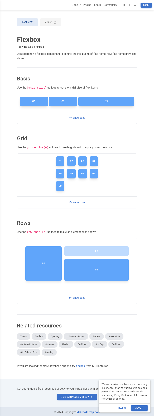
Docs (75, 5)
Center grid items (28, 343)
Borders (96, 335)
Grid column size (28, 351)
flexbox (80, 365)
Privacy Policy (113, 395)
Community (110, 5)
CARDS (50, 22)
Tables (23, 335)
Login (146, 5)
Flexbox (66, 343)
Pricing (87, 5)
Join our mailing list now (77, 396)
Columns (49, 343)
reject (122, 408)
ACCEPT (139, 408)
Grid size (116, 343)
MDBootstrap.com (88, 411)
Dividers (39, 335)
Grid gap (99, 343)
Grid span (82, 343)
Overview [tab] (27, 22)
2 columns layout (76, 335)
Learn (97, 5)
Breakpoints (114, 335)
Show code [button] (77, 117)
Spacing (55, 335)
